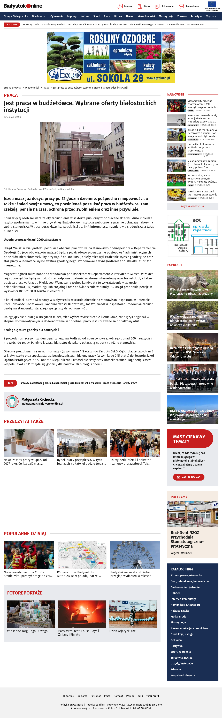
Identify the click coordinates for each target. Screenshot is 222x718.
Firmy (144, 6)
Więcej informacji (181, 553)
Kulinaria (192, 198)
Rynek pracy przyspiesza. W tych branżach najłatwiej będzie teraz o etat (81, 462)
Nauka (129, 16)
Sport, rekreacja (181, 651)
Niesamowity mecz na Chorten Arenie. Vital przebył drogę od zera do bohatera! (28, 574)
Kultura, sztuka (180, 610)
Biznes (118, 16)
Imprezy (125, 6)
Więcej (211, 16)
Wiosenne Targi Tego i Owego (27, 631)
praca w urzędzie (112, 383)
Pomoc (130, 696)
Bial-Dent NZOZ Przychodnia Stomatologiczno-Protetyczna (187, 539)
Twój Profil (152, 696)
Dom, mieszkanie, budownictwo (190, 581)
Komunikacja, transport (185, 604)
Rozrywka (177, 646)
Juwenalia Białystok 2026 (114, 24)
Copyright (112, 704)
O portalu (68, 696)
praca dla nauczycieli (56, 383)
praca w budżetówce (31, 383)
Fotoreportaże (25, 592)
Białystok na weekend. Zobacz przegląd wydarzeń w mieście (131, 574)
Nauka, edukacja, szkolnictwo (189, 628)
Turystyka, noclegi (182, 657)
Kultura (85, 16)
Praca (107, 16)
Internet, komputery (183, 599)
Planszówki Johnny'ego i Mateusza (147, 24)
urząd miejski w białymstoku (85, 383)
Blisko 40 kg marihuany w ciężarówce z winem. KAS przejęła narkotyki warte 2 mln (202, 133)
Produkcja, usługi (182, 634)
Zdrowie (182, 16)
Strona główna (12, 87)
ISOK (140, 696)
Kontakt (118, 696)
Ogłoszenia (164, 6)
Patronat (96, 696)
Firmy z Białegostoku (16, 16)
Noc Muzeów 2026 (195, 24)
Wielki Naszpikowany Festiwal (50, 24)
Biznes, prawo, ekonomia (186, 575)
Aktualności (193, 125)
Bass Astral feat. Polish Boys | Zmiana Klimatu (78, 633)
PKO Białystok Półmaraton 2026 (83, 24)
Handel (175, 593)
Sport (96, 16)
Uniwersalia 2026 (175, 24)
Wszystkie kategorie (183, 675)
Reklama (176, 640)
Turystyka (196, 16)
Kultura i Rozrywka (195, 154)
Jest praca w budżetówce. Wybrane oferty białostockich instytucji (90, 87)
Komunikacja (189, 6)
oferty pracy (130, 383)
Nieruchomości (146, 16)
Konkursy (27, 24)
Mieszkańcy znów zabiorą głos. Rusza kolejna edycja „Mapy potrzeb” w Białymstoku (202, 164)
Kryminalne (193, 140)
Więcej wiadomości (190, 206)
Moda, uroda (178, 616)
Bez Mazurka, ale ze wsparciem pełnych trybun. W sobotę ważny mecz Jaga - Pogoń (201, 178)
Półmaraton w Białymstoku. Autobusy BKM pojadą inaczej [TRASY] (77, 574)
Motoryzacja (166, 16)
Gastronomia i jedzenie (185, 587)
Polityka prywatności (71, 704)
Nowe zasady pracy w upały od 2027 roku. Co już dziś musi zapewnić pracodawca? (25, 462)
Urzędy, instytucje (182, 663)
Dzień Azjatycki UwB (123, 631)
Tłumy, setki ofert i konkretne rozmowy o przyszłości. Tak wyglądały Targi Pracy (130, 462)
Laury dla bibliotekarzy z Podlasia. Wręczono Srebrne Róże (201, 147)
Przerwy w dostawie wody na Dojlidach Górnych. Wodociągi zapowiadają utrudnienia (202, 118)
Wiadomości (39, 16)
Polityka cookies (95, 704)
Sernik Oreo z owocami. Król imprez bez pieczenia (202, 193)
